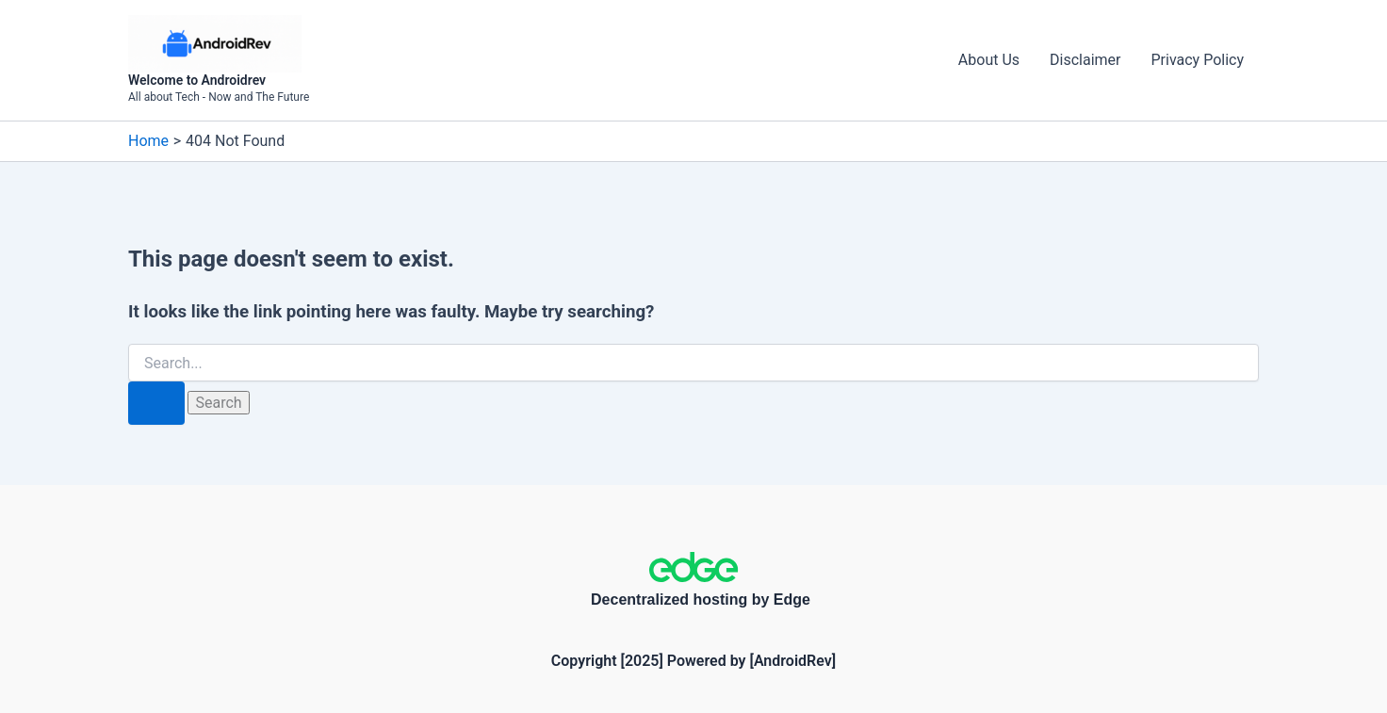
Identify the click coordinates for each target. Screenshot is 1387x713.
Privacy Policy (1198, 60)
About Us (989, 60)
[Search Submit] (156, 403)
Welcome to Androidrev (197, 80)
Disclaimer (1085, 60)
